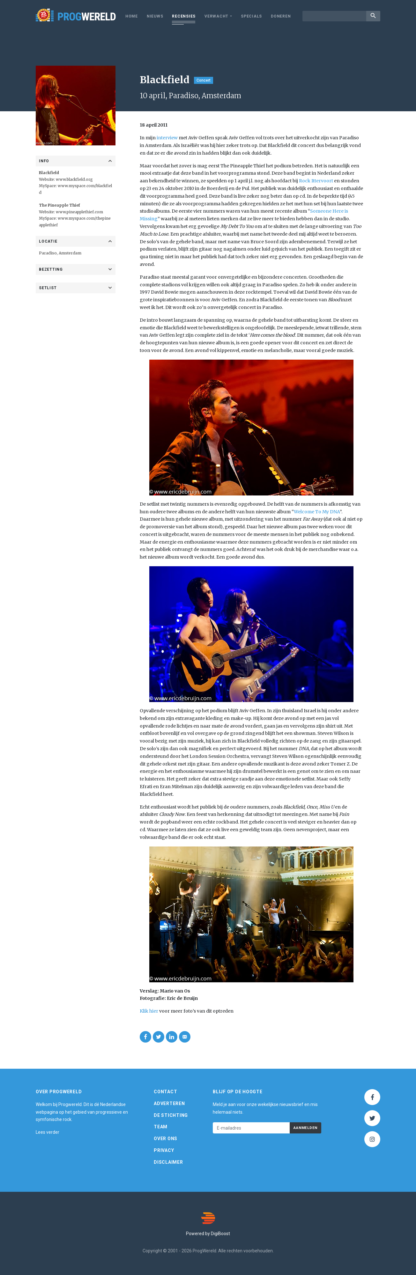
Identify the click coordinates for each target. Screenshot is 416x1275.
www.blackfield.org (74, 179)
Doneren (281, 16)
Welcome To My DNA (317, 512)
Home (131, 16)
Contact (165, 1091)
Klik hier (149, 1011)
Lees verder (47, 1132)
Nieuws (155, 16)
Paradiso (48, 253)
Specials (251, 16)
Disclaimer (168, 1162)
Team (160, 1126)
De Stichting (171, 1115)
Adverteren (169, 1103)
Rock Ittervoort (316, 181)
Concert (204, 80)
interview (167, 138)
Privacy (164, 1150)
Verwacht (216, 16)
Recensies (184, 16)
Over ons (165, 1138)
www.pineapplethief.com (79, 211)
